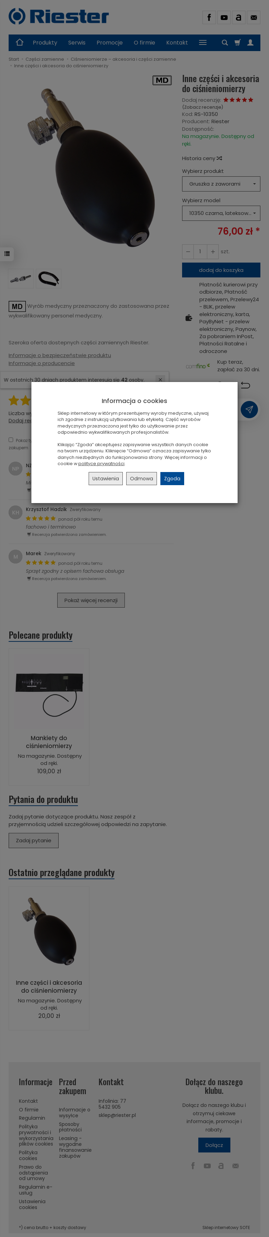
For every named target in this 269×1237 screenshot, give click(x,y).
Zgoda (172, 478)
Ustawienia (105, 478)
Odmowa (141, 478)
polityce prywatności (101, 464)
